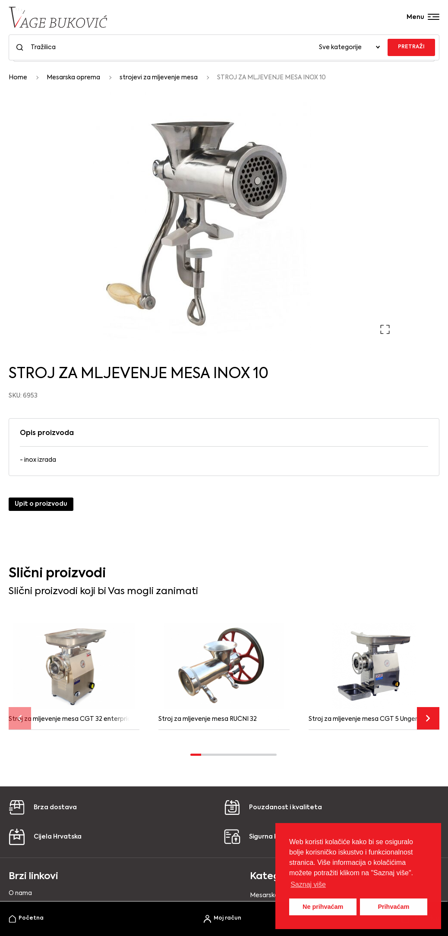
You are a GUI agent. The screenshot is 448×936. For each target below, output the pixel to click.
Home (18, 78)
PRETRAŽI (411, 47)
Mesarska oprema (73, 78)
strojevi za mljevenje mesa (159, 78)
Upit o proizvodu (41, 504)
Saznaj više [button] (308, 884)
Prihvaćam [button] (393, 906)
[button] (385, 329)
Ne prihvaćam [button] (323, 906)
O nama (20, 893)
